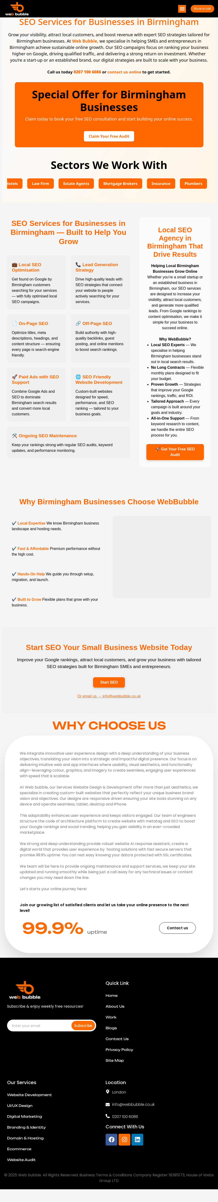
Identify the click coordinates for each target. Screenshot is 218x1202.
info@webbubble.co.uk (133, 1112)
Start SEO (109, 690)
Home (112, 1004)
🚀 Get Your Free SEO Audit (175, 460)
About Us (115, 1014)
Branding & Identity (26, 1135)
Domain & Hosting (25, 1146)
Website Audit (21, 1168)
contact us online (124, 80)
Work (111, 1025)
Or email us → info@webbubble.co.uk (109, 704)
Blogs (111, 1036)
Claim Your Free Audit (109, 144)
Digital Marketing (24, 1124)
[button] (182, 8)
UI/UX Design (20, 1114)
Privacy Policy (119, 1058)
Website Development (29, 1103)
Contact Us (117, 1047)
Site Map (115, 1068)
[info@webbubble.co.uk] (108, 1112)
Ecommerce (19, 1157)
